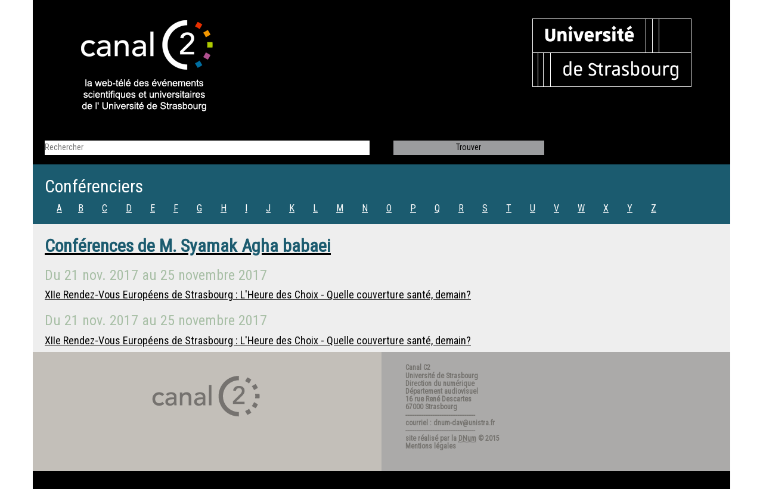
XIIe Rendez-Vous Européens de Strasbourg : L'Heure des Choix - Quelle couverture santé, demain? (258, 294)
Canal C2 (417, 367)
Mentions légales (430, 446)
